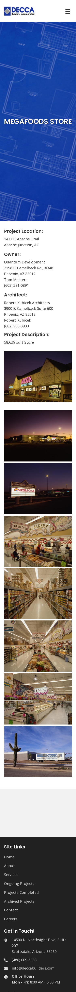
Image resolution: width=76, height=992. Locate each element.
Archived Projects (19, 901)
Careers (10, 918)
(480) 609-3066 (24, 959)
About (9, 865)
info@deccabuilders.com (33, 968)
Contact (11, 910)
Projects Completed (21, 892)
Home (9, 857)
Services (11, 874)
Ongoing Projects (19, 883)
